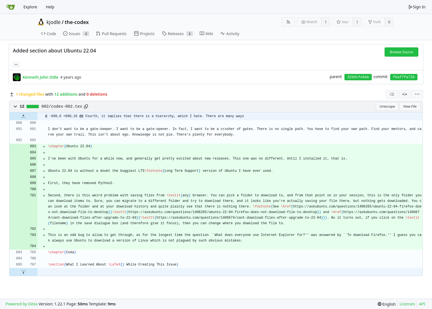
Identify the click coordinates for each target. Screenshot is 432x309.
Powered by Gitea (22, 303)
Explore (30, 6)
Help (50, 6)
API (422, 303)
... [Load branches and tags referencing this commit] (16, 64)
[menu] (417, 94)
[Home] (10, 7)
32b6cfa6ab (358, 77)
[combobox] (392, 94)
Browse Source (401, 52)
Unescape (387, 106)
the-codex (77, 22)
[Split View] (405, 94)
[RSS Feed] (288, 21)
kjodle (54, 22)
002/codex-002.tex (62, 106)
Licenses (407, 303)
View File (410, 106)
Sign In (417, 6)
